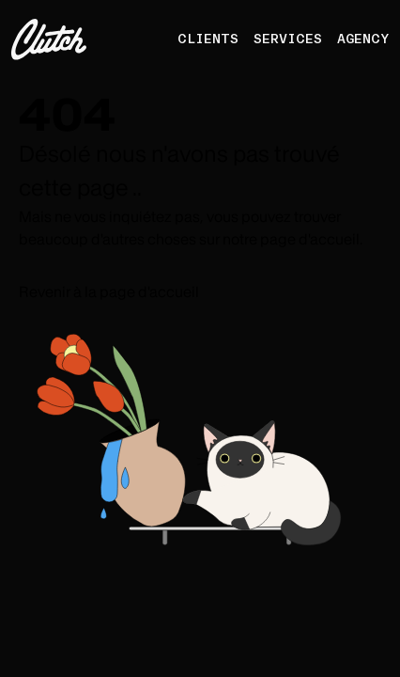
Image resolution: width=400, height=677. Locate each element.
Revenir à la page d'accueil (109, 291)
